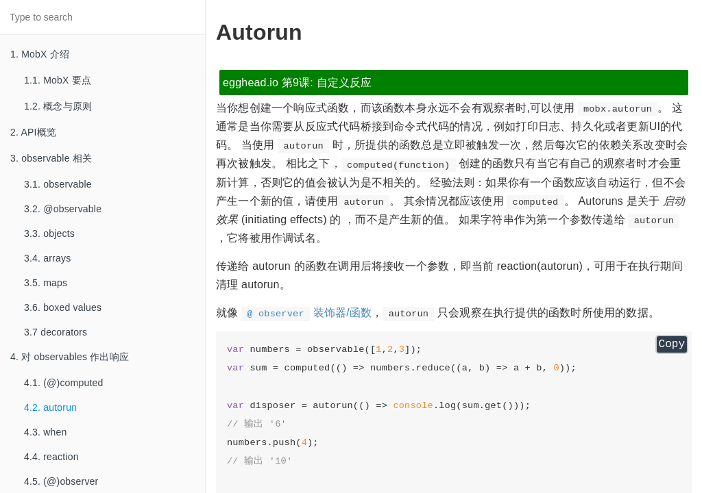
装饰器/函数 (306, 312)
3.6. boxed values (62, 307)
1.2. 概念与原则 (58, 106)
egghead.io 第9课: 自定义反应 (297, 82)
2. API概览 (33, 132)
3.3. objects (49, 233)
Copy (672, 344)
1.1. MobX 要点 (57, 80)
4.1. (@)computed (63, 382)
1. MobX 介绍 (39, 54)
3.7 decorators (55, 332)
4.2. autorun (50, 407)
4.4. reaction (51, 456)
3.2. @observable (62, 208)
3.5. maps (45, 282)
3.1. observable (58, 184)
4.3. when (45, 432)
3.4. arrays (47, 258)
